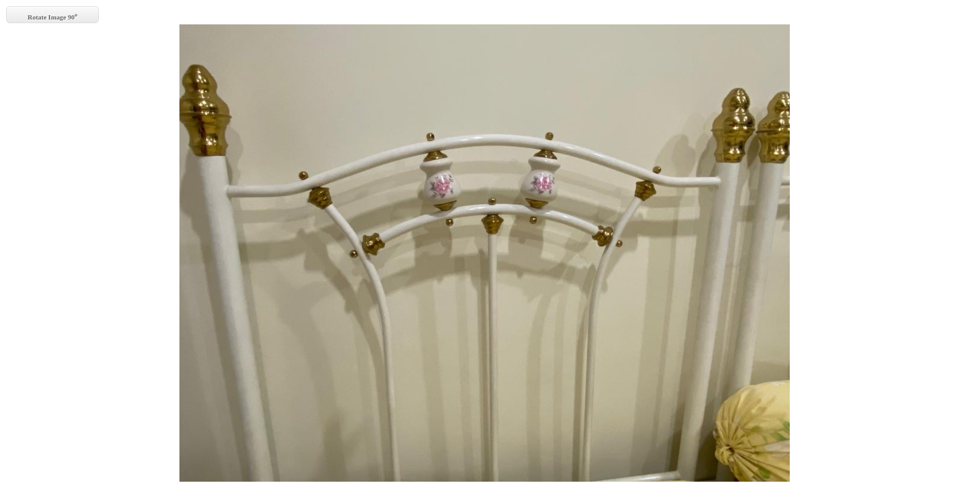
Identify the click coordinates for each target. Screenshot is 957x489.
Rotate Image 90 (52, 16)
